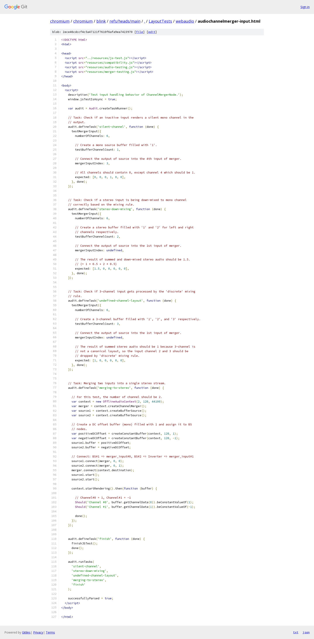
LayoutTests (160, 21)
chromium (60, 21)
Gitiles (26, 632)
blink (101, 21)
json (306, 632)
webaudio (185, 21)
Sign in (305, 7)
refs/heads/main (124, 21)
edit (151, 32)
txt (295, 632)
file (139, 32)
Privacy (38, 632)
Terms (50, 632)
